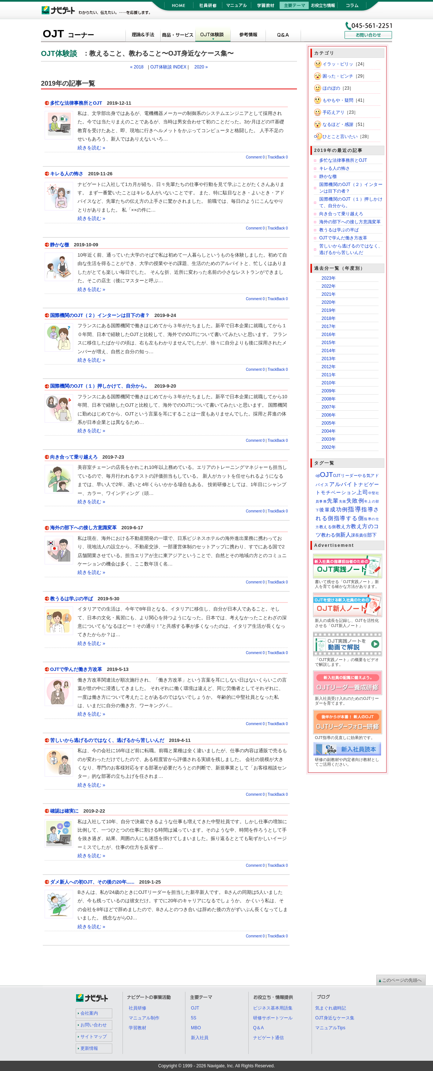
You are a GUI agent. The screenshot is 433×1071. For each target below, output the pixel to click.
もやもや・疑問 (338, 100)
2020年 (328, 302)
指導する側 (349, 518)
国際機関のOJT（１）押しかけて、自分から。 (100, 386)
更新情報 (89, 1048)
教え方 (343, 526)
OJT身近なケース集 (334, 1017)
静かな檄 (59, 244)
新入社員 (199, 1037)
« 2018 (137, 67)
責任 (363, 535)
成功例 (339, 509)
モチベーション (339, 492)
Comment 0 (255, 157)
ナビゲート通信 (268, 1037)
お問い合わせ (93, 1024)
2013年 (328, 358)
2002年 (328, 447)
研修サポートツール (273, 1017)
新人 (345, 534)
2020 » (201, 67)
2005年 (328, 423)
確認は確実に (64, 811)
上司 (362, 492)
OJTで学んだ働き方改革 (76, 669)
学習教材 (265, 7)
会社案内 (89, 1013)
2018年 (328, 318)
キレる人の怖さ (66, 173)
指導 (354, 509)
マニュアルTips (330, 1027)
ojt (318, 475)
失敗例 (355, 500)
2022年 (328, 286)
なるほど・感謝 (338, 124)
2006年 (328, 415)
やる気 (364, 475)
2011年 (328, 374)
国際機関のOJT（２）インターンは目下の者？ (100, 315)
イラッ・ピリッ (338, 64)
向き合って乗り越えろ (74, 457)
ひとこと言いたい (340, 136)
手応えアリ (333, 112)
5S (193, 1017)
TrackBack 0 (278, 157)
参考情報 (248, 35)
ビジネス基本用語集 (273, 1008)
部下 (372, 535)
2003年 (328, 439)
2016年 (328, 334)
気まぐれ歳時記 (330, 1008)
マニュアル (236, 7)
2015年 (328, 342)
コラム (352, 7)
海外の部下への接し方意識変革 (83, 527)
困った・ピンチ (338, 76)
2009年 (328, 390)
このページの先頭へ (402, 980)
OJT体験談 (212, 35)
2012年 (328, 366)
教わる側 (330, 535)
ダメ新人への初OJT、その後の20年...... (92, 882)
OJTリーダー (345, 475)
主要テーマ (294, 7)
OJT (68, 33)
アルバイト (344, 484)
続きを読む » (91, 147)
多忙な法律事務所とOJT (76, 103)
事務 (323, 501)
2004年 (328, 431)
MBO (196, 1027)
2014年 (328, 350)
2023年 (328, 278)
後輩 (324, 509)
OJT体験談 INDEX (168, 67)
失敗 (343, 501)
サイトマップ (93, 1036)
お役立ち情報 (323, 7)
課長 (355, 535)
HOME (178, 7)
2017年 (328, 326)
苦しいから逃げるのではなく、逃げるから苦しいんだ (107, 740)
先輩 (333, 500)
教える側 (327, 527)
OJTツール (177, 35)
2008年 (328, 399)
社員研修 (207, 7)
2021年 (328, 294)
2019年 (328, 310)
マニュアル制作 (144, 1017)
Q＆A (283, 35)
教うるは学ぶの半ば (71, 598)
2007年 (328, 407)
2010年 (328, 382)
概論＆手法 (142, 35)
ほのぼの (331, 88)
